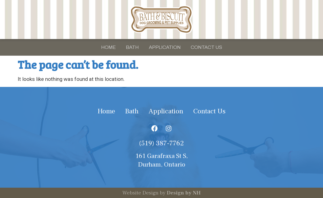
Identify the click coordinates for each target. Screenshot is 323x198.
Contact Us (206, 47)
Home (108, 47)
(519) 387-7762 (161, 143)
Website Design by (161, 192)
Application (165, 47)
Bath (132, 47)
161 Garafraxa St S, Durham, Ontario (162, 160)
